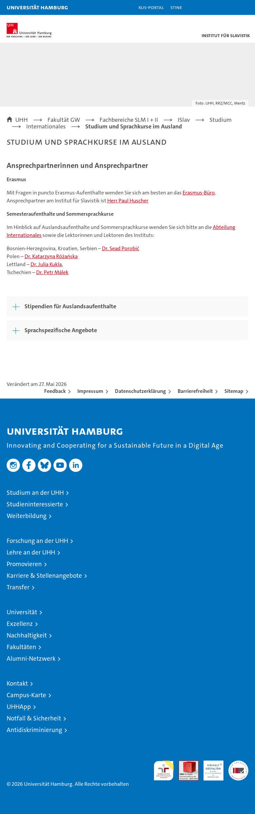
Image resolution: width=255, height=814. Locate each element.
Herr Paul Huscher (127, 200)
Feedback (55, 391)
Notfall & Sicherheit (34, 718)
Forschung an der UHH (37, 541)
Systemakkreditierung (238, 764)
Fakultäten (21, 647)
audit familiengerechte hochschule (164, 770)
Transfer (18, 587)
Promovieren (24, 564)
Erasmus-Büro (199, 192)
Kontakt (17, 683)
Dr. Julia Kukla (46, 264)
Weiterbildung (26, 516)
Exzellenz (20, 624)
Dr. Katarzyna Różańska (51, 256)
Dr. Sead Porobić (120, 248)
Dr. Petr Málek (52, 272)
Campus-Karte (26, 695)
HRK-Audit (210, 768)
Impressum (90, 391)
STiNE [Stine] (176, 7)
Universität (22, 612)
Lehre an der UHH (31, 552)
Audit (185, 764)
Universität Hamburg (37, 7)
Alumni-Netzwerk (31, 658)
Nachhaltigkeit (27, 635)
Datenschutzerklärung (140, 391)
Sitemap (233, 391)
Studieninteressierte (35, 504)
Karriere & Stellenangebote (44, 575)
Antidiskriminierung (34, 730)
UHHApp (19, 707)
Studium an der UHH (35, 492)
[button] (229, 7)
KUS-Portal (151, 7)
